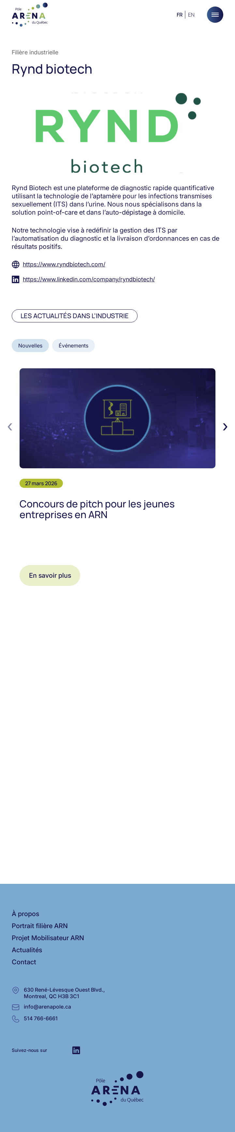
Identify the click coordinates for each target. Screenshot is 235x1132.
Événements (73, 345)
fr (180, 14)
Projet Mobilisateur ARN (48, 938)
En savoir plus (50, 575)
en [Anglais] (191, 14)
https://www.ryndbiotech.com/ (64, 264)
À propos (25, 914)
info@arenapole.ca (47, 1006)
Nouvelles (30, 345)
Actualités (27, 950)
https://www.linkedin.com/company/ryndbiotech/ (89, 279)
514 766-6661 (41, 1018)
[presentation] (9, 426)
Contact (24, 962)
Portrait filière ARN (40, 926)
